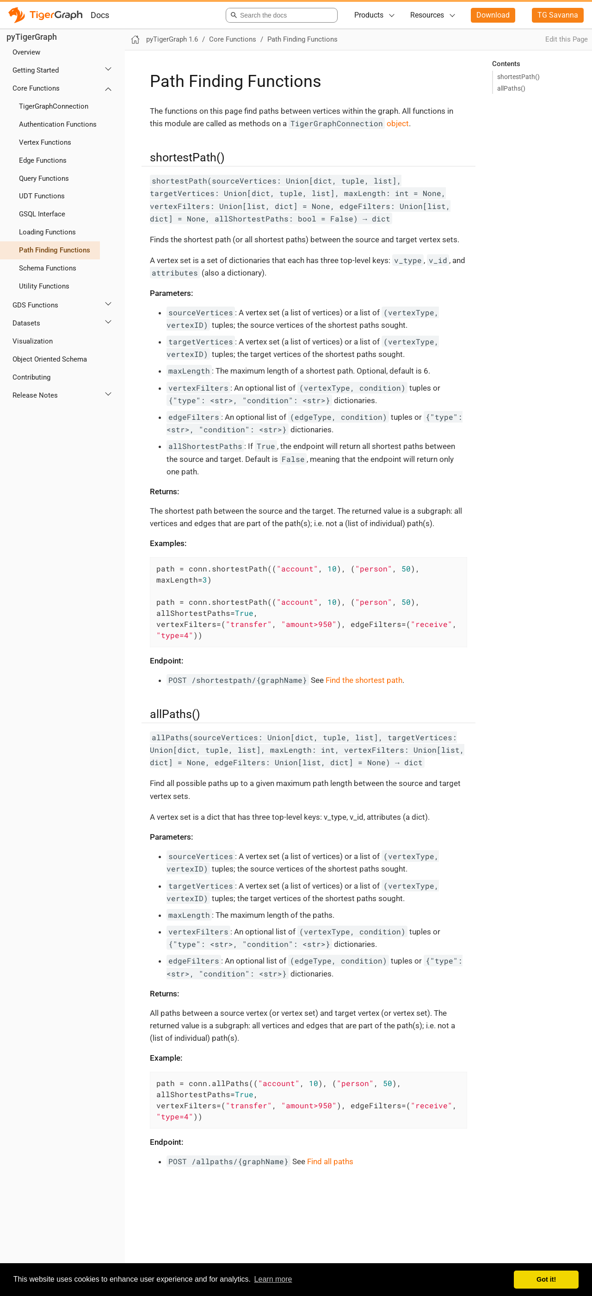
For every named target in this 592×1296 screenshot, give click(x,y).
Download (493, 15)
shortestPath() (518, 76)
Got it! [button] (546, 1279)
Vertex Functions (45, 142)
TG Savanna (557, 15)
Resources (427, 15)
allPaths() (511, 88)
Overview (26, 52)
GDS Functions (35, 305)
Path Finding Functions (54, 250)
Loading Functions (47, 232)
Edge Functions (43, 160)
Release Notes (35, 395)
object (349, 123)
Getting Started (35, 70)
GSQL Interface (42, 214)
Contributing (31, 377)
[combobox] (280, 15)
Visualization (32, 341)
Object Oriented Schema (49, 359)
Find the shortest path (364, 680)
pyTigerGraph (31, 37)
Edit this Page (566, 39)
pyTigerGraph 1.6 (172, 39)
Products (368, 15)
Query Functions (44, 178)
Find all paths (330, 1161)
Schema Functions (47, 268)
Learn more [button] (273, 1279)
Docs (100, 15)
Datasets (26, 323)
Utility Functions (44, 286)
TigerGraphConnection (53, 106)
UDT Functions (42, 196)
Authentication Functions (58, 124)
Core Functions (36, 88)
